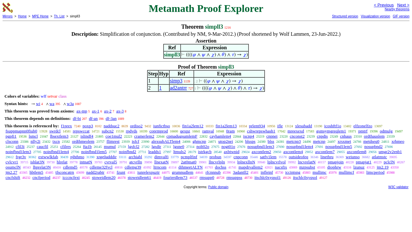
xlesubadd (303, 125)
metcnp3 (293, 141)
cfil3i (20, 146)
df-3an (111, 118)
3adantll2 (240, 172)
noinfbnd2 (127, 151)
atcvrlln (135, 162)
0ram (230, 131)
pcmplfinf (189, 156)
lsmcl (33, 136)
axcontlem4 (293, 151)
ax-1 (95, 111)
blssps (250, 141)
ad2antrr (178, 88)
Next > (403, 5)
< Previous (384, 5)
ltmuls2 (179, 151)
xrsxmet (344, 141)
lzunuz (359, 167)
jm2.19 (382, 167)
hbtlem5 (36, 172)
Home (22, 16)
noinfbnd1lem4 (56, 151)
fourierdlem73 (175, 177)
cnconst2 (297, 136)
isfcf (135, 141)
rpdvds (131, 131)
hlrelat (62, 162)
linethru (327, 156)
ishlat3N (37, 162)
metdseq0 (371, 141)
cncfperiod (42, 177)
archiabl (135, 156)
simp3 (176, 80)
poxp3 (87, 125)
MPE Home (40, 16)
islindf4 (86, 136)
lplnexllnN (246, 162)
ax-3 (120, 111)
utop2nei (225, 141)
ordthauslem (374, 136)
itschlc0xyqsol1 (268, 177)
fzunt (121, 172)
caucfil (42, 146)
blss (271, 141)
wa (52, 103)
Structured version (345, 16)
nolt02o (202, 146)
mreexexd (295, 131)
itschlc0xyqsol (305, 177)
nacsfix (281, 167)
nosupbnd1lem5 (338, 146)
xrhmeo (397, 141)
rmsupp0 (207, 177)
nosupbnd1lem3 (261, 146)
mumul (110, 146)
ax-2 (107, 111)
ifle (280, 125)
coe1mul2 (114, 136)
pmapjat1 (363, 162)
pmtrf (363, 131)
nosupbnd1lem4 (299, 146)
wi (38, 103)
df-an (93, 118)
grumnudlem (182, 172)
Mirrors (8, 16)
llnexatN (161, 162)
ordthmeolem (83, 141)
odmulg (386, 131)
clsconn (11, 141)
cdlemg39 (133, 167)
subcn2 (108, 131)
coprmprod (158, 131)
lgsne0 (178, 146)
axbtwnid (231, 151)
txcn (56, 141)
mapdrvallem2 (251, 167)
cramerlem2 (144, 136)
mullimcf (346, 172)
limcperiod (375, 172)
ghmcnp (199, 141)
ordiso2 (136, 125)
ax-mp (82, 111)
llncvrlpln (217, 162)
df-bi (77, 118)
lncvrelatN (307, 162)
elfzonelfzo (362, 125)
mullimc (319, 172)
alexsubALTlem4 (166, 141)
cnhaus (345, 136)
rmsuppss (234, 177)
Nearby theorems (397, 9)
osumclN (13, 167)
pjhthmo (77, 156)
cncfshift (12, 177)
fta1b (87, 146)
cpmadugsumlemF (181, 136)
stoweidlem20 (104, 177)
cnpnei (272, 136)
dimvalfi (161, 156)
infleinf (267, 172)
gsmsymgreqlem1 (331, 131)
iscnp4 (248, 136)
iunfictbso (161, 125)
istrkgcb (204, 151)
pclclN (389, 162)
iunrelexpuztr (148, 172)
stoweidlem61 (139, 177)
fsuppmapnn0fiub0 (21, 131)
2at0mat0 (188, 162)
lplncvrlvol (276, 162)
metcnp (319, 141)
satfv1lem (268, 156)
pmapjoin (335, 162)
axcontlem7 (325, 151)
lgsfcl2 (133, 146)
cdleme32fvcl (101, 167)
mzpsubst (307, 167)
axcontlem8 (357, 151)
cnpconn (241, 156)
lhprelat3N (42, 167)
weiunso (353, 156)
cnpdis (322, 136)
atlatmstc (379, 156)
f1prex (66, 125)
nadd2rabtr (95, 172)
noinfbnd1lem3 (18, 151)
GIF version (401, 16)
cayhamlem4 (220, 136)
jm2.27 (11, 172)
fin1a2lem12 (192, 125)
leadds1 (154, 151)
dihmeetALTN (190, 167)
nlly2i (35, 141)
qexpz (185, 131)
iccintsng (292, 172)
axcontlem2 (261, 151)
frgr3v (21, 156)
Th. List (59, 16)
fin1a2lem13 (226, 125)
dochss (220, 167)
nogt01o (228, 146)
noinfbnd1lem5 (94, 151)
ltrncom (160, 167)
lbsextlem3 (59, 136)
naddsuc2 (111, 125)
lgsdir (156, 146)
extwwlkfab (48, 156)
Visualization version (375, 16)
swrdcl (55, 131)
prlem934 (257, 125)
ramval (208, 131)
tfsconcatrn (64, 172)
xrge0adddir (107, 156)
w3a (70, 103)
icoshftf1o (332, 125)
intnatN (86, 162)
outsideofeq (298, 156)
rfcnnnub (213, 172)
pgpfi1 (10, 136)
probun (215, 156)
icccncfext (71, 177)
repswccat (81, 131)
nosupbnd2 (373, 146)
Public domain (218, 187)
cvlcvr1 (11, 162)
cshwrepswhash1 (261, 131)
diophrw (334, 167)
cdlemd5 (70, 167)
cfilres (66, 146)
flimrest (113, 141)
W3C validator (398, 187)
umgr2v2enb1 (390, 151)
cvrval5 (111, 162)
